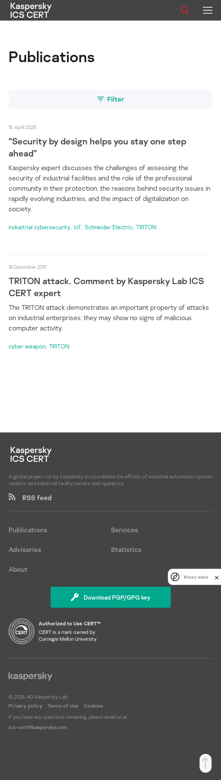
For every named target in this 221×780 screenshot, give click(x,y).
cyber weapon (27, 346)
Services (124, 529)
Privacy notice (196, 577)
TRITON (146, 227)
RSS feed (30, 497)
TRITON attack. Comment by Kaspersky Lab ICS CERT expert (106, 286)
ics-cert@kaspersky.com (38, 727)
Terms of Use (63, 705)
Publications (28, 529)
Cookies (93, 705)
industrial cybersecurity (39, 227)
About (18, 569)
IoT (77, 227)
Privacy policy (26, 705)
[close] (216, 577)
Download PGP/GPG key (111, 597)
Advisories (25, 549)
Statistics (126, 549)
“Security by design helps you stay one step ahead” (97, 147)
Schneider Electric (109, 227)
